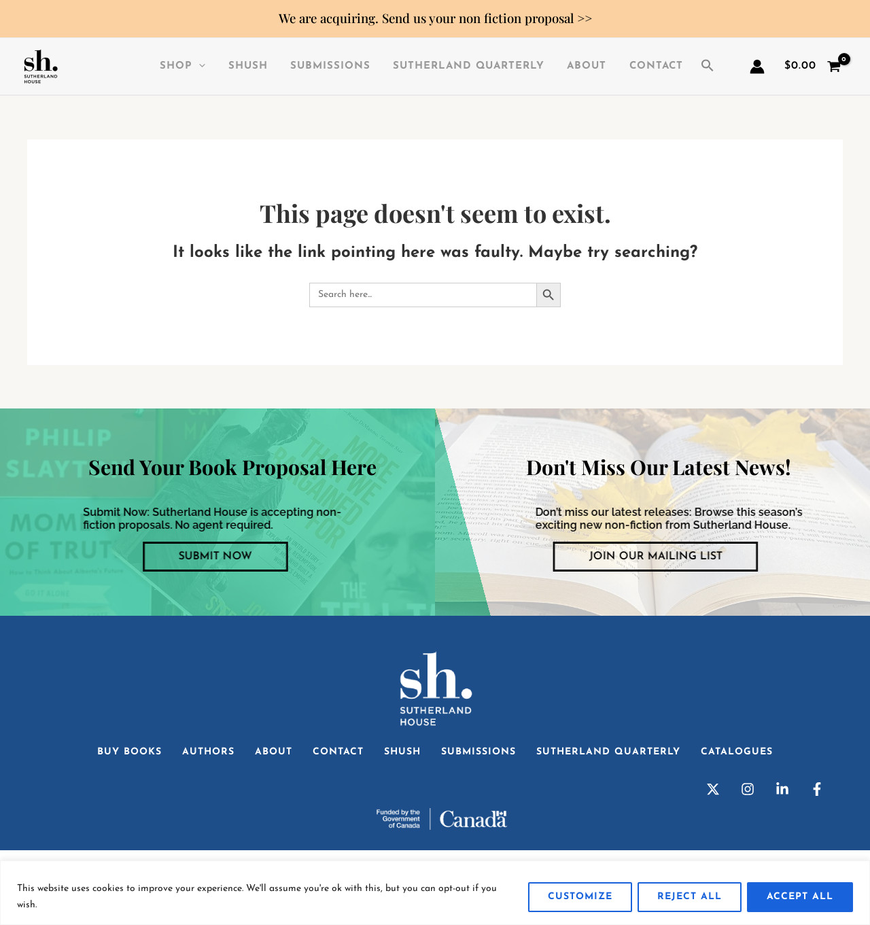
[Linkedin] (782, 789)
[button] (701, 66)
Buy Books (129, 752)
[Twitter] (713, 789)
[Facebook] (817, 789)
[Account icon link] (757, 66)
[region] (435, 892)
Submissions (328, 66)
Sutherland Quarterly (464, 66)
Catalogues (737, 752)
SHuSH (248, 66)
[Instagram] (747, 789)
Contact (647, 66)
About (580, 66)
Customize (580, 897)
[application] (201, 66)
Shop (185, 66)
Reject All (689, 897)
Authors (208, 752)
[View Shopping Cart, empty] (812, 67)
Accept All (800, 897)
